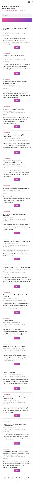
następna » (16, 480)
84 (28, 477)
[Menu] (29, 2)
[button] (32, 2)
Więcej (17, 47)
